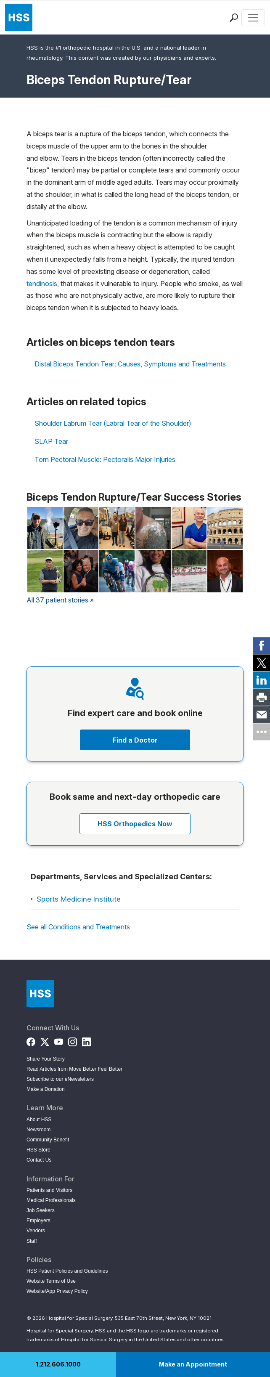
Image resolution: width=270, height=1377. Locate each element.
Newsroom (38, 1130)
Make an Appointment (193, 1364)
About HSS (38, 1119)
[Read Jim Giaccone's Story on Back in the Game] (45, 571)
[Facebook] (30, 1040)
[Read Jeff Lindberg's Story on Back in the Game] (45, 528)
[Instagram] (72, 1040)
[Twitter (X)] (44, 1040)
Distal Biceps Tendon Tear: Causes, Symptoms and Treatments (130, 364)
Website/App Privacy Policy (57, 1291)
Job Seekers (40, 1210)
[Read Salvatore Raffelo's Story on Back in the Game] (117, 571)
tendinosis (41, 283)
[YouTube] (58, 1040)
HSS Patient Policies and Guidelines (67, 1271)
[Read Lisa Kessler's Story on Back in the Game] (117, 528)
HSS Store (38, 1150)
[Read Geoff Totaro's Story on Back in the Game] (225, 528)
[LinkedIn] (86, 1040)
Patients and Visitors (49, 1190)
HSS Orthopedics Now (135, 824)
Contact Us (38, 1160)
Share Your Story (45, 1059)
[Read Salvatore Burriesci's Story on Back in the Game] (153, 528)
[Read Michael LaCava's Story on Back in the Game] (81, 528)
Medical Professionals (51, 1200)
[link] (261, 645)
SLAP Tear (51, 441)
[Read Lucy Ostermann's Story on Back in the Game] (81, 571)
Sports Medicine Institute (79, 899)
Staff (31, 1241)
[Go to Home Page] (40, 993)
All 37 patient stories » (60, 600)
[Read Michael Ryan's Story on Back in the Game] (225, 571)
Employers (38, 1220)
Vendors (35, 1231)
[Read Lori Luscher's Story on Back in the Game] (189, 571)
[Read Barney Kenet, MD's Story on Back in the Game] (189, 528)
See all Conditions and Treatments (78, 927)
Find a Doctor (135, 740)
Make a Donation (45, 1089)
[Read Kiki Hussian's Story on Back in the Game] (153, 571)
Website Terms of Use (51, 1281)
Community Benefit (47, 1140)
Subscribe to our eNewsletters (60, 1079)
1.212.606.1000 (58, 1364)
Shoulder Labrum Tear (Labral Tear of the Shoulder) (112, 423)
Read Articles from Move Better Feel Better (74, 1069)
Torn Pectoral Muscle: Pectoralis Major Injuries (104, 459)
